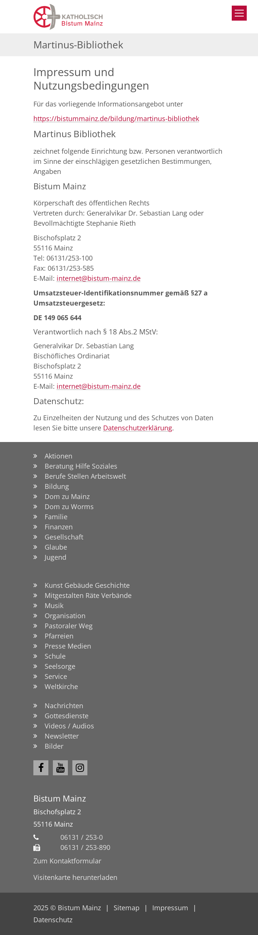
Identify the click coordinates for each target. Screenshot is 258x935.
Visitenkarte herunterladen (75, 877)
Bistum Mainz (59, 798)
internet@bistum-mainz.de (99, 278)
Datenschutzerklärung (137, 427)
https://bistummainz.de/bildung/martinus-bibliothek (116, 118)
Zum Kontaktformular (67, 860)
